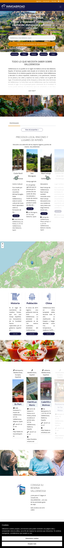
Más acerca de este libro (38, 509)
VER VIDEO (32, 470)
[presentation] (16, 178)
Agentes (38, 1)
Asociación (46, 1)
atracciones (14, 54)
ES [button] (59, 1)
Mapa (24, 54)
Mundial (54, 1)
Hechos (34, 54)
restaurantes (43, 54)
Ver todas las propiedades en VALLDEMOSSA (32, 44)
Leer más (31, 91)
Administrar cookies (32, 538)
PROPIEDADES (14, 123)
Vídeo (53, 54)
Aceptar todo (32, 544)
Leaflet (61, 287)
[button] (32, 263)
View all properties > (32, 130)
